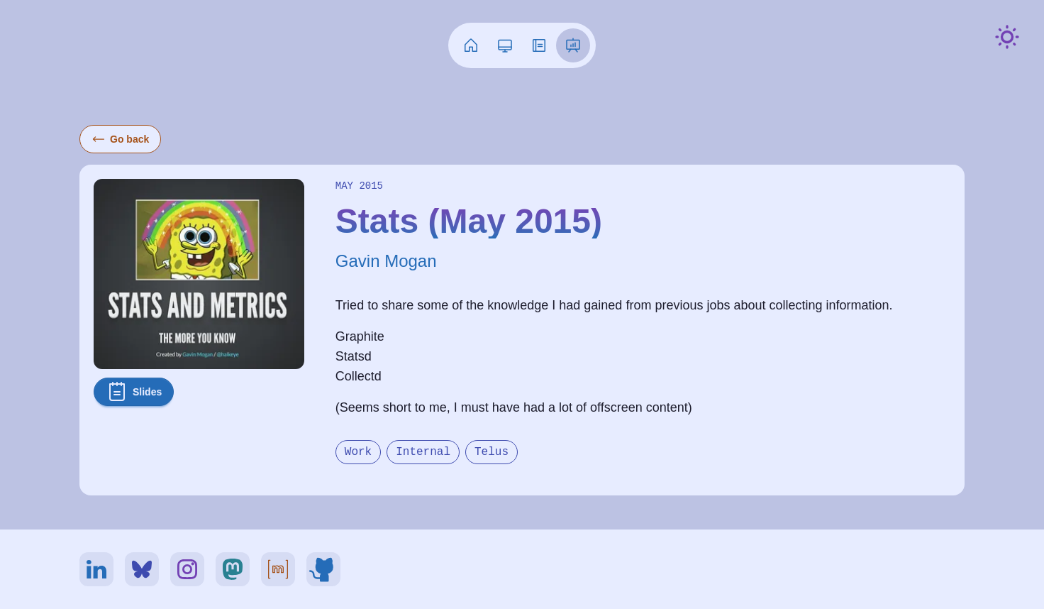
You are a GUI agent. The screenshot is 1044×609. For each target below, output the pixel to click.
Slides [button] (134, 391)
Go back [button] (120, 139)
